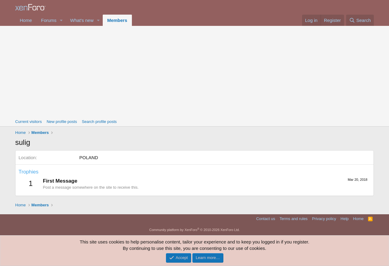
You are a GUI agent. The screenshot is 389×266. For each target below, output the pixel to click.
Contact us (265, 218)
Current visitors (28, 121)
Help (345, 218)
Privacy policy (324, 218)
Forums (49, 20)
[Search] (360, 20)
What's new (82, 20)
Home (26, 20)
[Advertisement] (194, 71)
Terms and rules (294, 218)
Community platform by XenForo (194, 230)
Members (117, 20)
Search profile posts (99, 121)
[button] (61, 20)
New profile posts (61, 121)
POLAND (88, 157)
